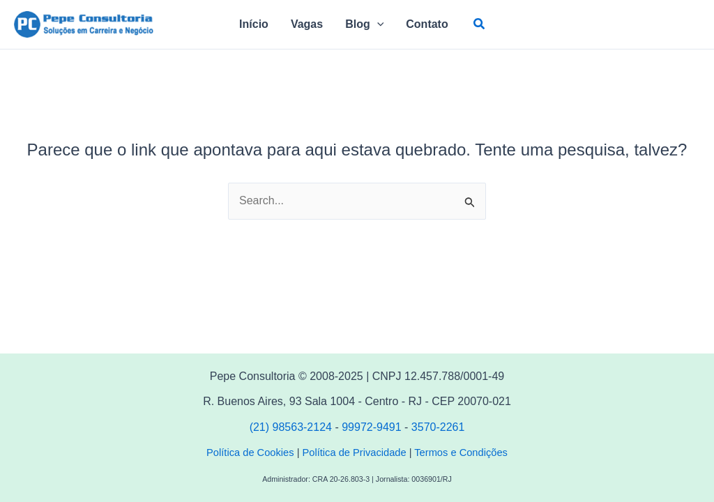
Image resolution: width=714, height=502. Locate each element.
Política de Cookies (250, 452)
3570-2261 (438, 427)
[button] (479, 24)
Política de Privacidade (355, 452)
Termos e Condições (461, 452)
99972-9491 (371, 427)
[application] (377, 24)
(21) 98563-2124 (292, 427)
